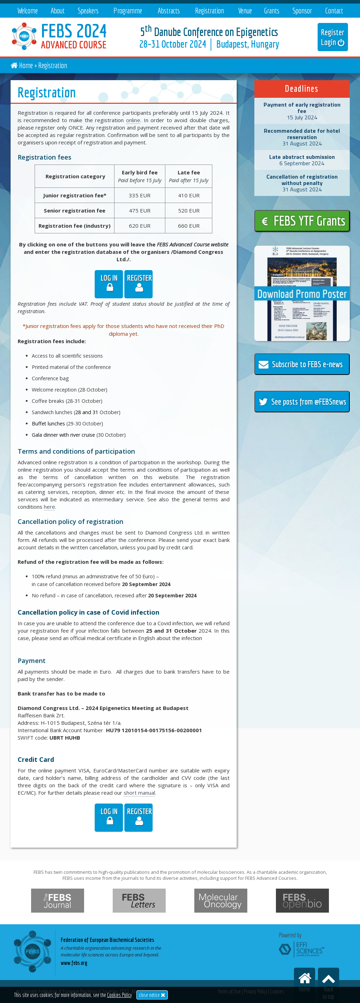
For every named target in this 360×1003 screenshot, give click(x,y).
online (133, 120)
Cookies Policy (119, 995)
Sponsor (302, 10)
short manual (139, 792)
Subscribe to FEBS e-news (301, 364)
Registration (209, 10)
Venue (245, 10)
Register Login (332, 37)
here (49, 506)
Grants (271, 10)
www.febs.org (74, 963)
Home (26, 65)
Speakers (88, 10)
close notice (152, 995)
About (58, 10)
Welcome (27, 10)
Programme (127, 10)
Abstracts (169, 10)
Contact (334, 10)
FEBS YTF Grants (304, 220)
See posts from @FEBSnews (302, 401)
